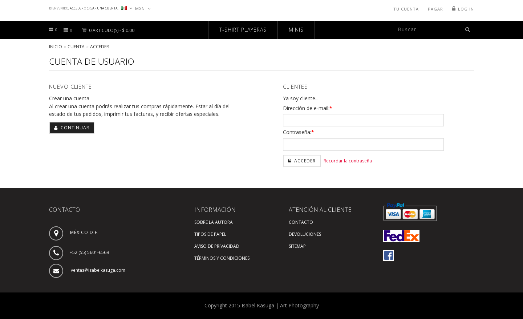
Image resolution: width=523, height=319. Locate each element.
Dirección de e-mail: (307, 108)
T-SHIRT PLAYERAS (243, 29)
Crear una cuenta (102, 8)
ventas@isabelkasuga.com (98, 270)
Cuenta (76, 47)
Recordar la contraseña (348, 161)
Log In (466, 9)
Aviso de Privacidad (216, 246)
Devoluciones (305, 234)
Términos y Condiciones (222, 258)
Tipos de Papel (210, 234)
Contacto (301, 222)
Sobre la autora (213, 222)
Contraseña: (298, 132)
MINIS (296, 29)
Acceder (76, 8)
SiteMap (297, 246)
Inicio (55, 47)
